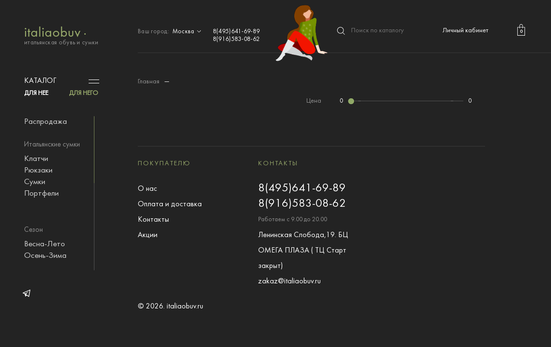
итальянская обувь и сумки (61, 35)
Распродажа (45, 122)
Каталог (40, 81)
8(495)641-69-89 (236, 32)
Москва (187, 32)
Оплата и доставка (170, 204)
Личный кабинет (465, 30)
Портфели (41, 194)
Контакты (153, 220)
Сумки (34, 182)
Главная (148, 82)
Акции (147, 235)
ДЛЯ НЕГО (83, 93)
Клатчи (36, 159)
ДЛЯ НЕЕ (36, 93)
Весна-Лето (44, 244)
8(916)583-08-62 (236, 39)
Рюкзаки (38, 170)
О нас (147, 189)
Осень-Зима (45, 256)
